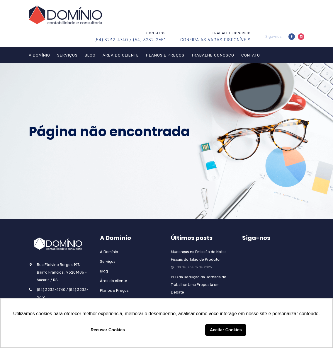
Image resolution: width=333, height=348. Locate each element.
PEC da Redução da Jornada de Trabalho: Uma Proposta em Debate (198, 284)
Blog (90, 55)
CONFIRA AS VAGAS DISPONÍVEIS (215, 39)
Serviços (67, 55)
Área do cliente (121, 55)
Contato (250, 55)
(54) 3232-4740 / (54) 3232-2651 (130, 39)
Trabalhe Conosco (212, 55)
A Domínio (39, 55)
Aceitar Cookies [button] (226, 329)
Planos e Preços (165, 55)
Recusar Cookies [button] (108, 329)
